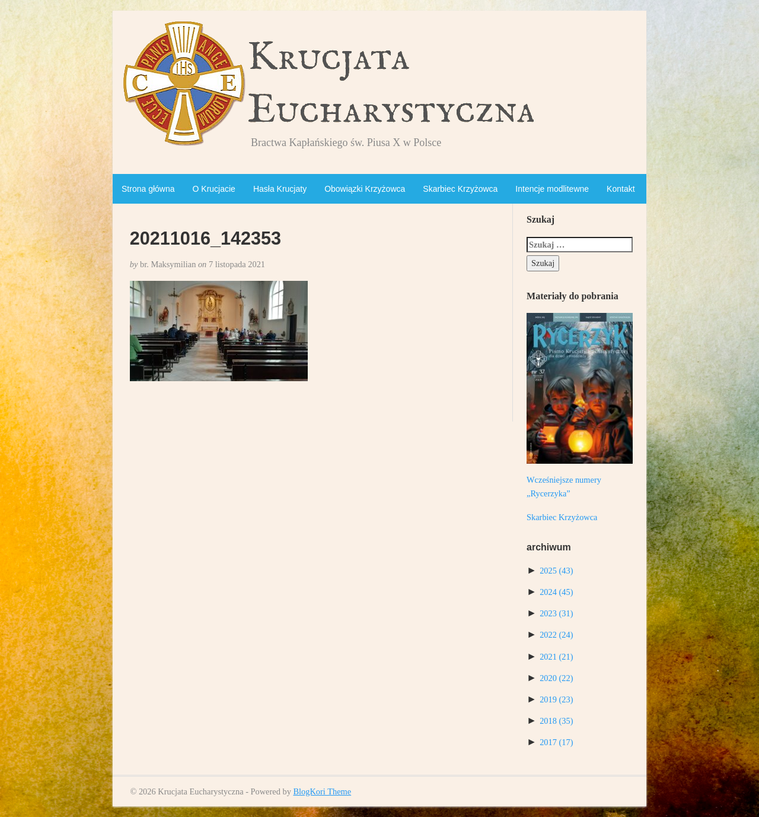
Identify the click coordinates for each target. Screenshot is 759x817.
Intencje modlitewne (552, 189)
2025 (556, 570)
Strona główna (148, 189)
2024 (556, 592)
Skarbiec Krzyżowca (460, 189)
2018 (556, 721)
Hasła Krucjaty (280, 189)
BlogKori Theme (322, 791)
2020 (556, 678)
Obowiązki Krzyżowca (364, 189)
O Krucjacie (214, 189)
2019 (556, 699)
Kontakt (620, 189)
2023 (556, 613)
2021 (556, 656)
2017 (556, 742)
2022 (556, 634)
